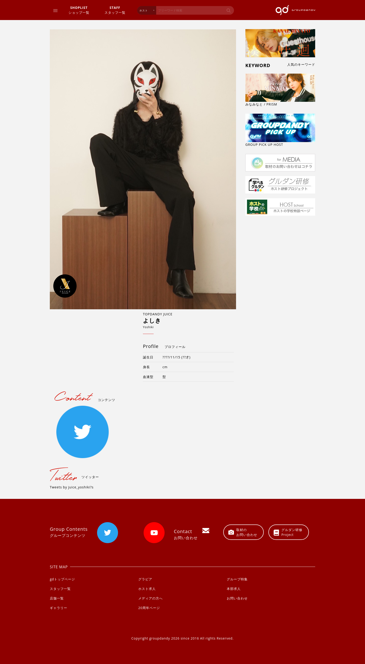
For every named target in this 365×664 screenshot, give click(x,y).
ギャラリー (58, 608)
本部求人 (234, 588)
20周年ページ (149, 608)
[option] (143, 169)
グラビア (145, 579)
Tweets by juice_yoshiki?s (72, 487)
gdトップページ (62, 579)
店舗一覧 (57, 598)
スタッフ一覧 (115, 10)
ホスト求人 (147, 588)
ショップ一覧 (78, 10)
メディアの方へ (150, 598)
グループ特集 (237, 579)
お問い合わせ (237, 598)
